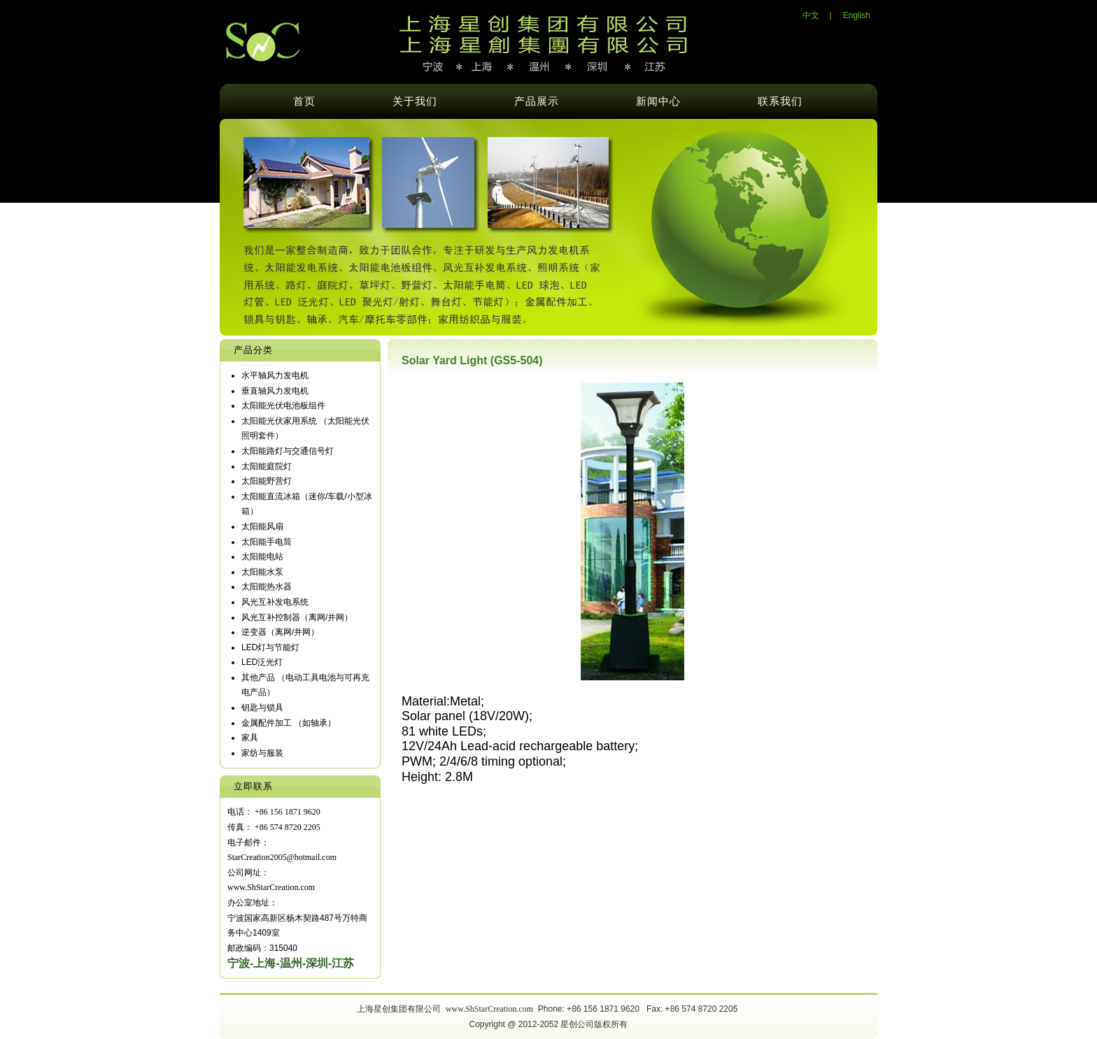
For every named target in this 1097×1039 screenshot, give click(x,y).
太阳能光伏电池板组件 (283, 405)
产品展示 (536, 101)
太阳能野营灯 (266, 481)
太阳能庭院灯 (266, 466)
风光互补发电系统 (275, 602)
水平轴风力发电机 (275, 375)
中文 (810, 15)
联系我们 (780, 101)
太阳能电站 (262, 556)
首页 (304, 101)
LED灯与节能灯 (270, 647)
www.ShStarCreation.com (489, 1009)
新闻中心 (658, 101)
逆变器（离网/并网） (280, 632)
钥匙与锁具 (262, 707)
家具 (249, 738)
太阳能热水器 (266, 587)
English (856, 15)
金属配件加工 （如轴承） (288, 723)
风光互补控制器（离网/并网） (297, 617)
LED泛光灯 (262, 662)
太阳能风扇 (262, 526)
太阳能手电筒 (266, 542)
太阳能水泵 (262, 572)
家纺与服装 (262, 753)
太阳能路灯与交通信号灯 (287, 451)
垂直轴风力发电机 (275, 391)
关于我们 (414, 101)
